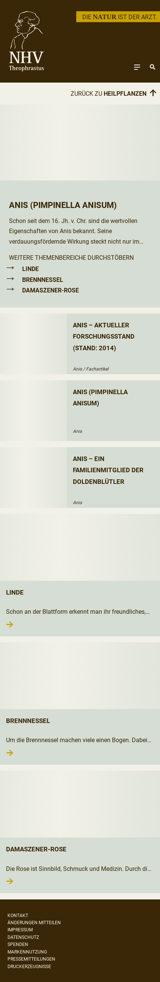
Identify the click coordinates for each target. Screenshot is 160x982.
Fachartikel (97, 369)
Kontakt (18, 915)
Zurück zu (114, 93)
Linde (30, 269)
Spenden (18, 944)
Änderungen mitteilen (34, 922)
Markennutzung (27, 952)
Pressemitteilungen (31, 959)
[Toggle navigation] (137, 67)
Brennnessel (42, 279)
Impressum (20, 929)
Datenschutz (23, 937)
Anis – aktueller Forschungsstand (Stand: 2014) (103, 336)
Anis (77, 369)
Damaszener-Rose (50, 290)
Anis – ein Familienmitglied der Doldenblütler (108, 470)
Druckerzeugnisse (29, 966)
